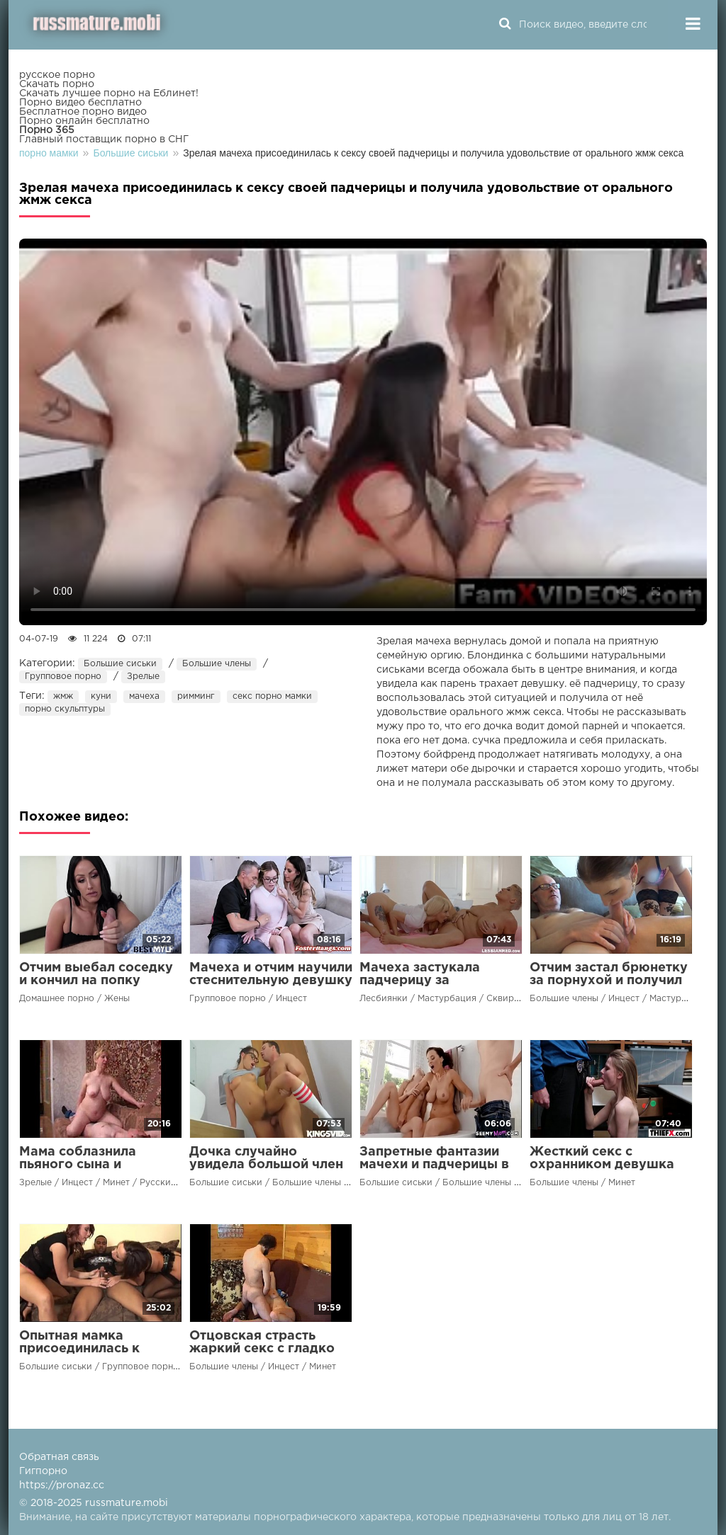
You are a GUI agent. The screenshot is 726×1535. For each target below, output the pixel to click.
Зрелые (143, 676)
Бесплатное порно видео (83, 112)
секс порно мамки (272, 696)
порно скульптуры (65, 709)
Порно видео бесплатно (80, 102)
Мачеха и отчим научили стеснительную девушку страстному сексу (270, 980)
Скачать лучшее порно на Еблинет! (109, 93)
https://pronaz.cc (61, 1485)
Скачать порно (56, 84)
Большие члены (216, 664)
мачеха (144, 696)
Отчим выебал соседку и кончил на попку (96, 974)
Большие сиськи (120, 664)
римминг (196, 696)
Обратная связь (59, 1457)
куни (101, 696)
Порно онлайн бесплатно (84, 121)
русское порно (57, 75)
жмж (63, 696)
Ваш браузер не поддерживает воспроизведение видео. (363, 432)
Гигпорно (43, 1471)
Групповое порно (63, 676)
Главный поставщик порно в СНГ (104, 139)
